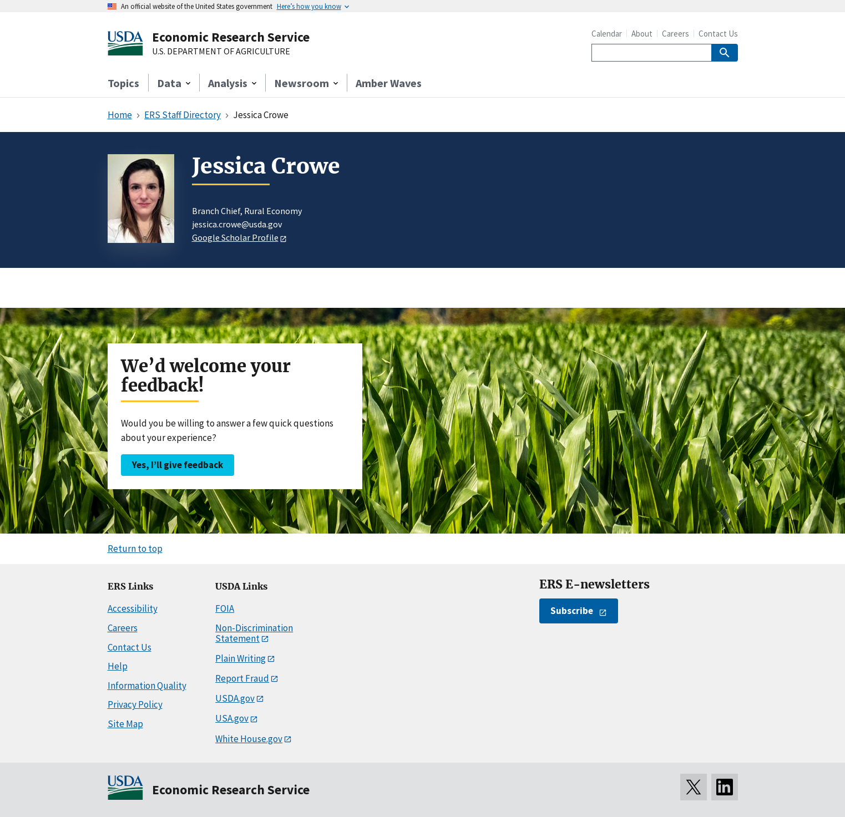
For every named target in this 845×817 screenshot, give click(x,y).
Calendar (606, 33)
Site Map (125, 724)
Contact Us (718, 33)
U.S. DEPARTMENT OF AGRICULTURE (221, 52)
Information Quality (147, 685)
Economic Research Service (231, 37)
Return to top (135, 548)
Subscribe (571, 611)
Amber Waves (389, 83)
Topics (123, 83)
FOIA (224, 608)
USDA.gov (235, 698)
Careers (675, 33)
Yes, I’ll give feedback (177, 465)
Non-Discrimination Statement (254, 633)
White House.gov (248, 739)
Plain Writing (240, 658)
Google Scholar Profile (235, 237)
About (641, 33)
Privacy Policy (135, 704)
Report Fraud (242, 678)
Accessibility (133, 608)
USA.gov (232, 718)
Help (118, 666)
